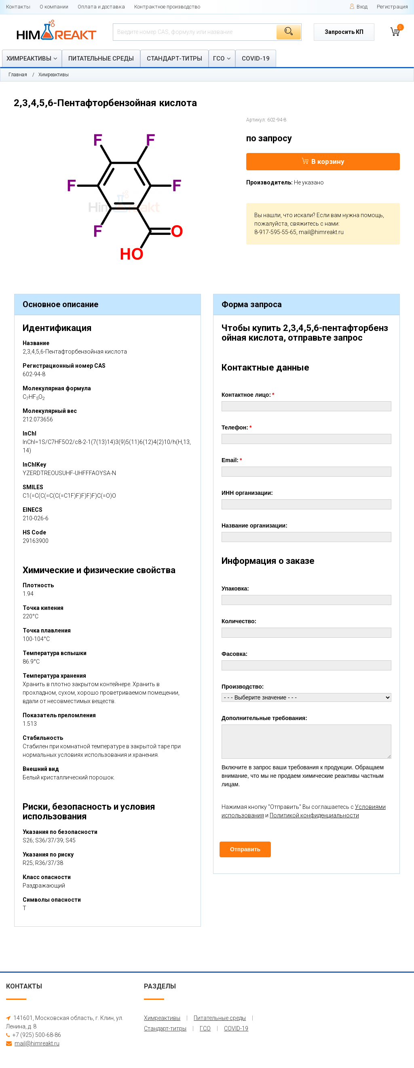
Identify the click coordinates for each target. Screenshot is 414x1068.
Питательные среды (101, 58)
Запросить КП (344, 32)
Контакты (18, 7)
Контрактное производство (167, 7)
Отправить (245, 849)
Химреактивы (28, 58)
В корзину (323, 161)
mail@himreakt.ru (321, 232)
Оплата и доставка (101, 7)
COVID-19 (256, 58)
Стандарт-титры (174, 58)
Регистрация (392, 7)
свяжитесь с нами (314, 223)
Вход (358, 7)
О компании (54, 7)
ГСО (219, 58)
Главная (17, 74)
